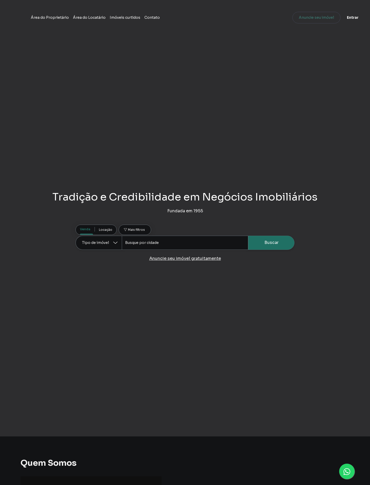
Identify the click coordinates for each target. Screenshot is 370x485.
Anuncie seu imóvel (307, 19)
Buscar (271, 242)
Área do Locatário (165, 19)
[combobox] (185, 243)
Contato (228, 19)
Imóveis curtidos (201, 19)
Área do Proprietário (126, 19)
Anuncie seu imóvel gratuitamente (185, 258)
